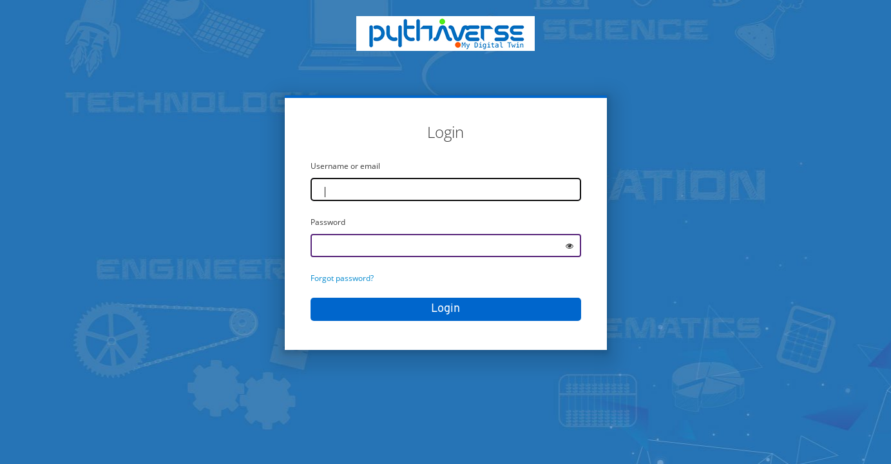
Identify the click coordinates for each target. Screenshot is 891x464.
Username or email (345, 165)
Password (328, 222)
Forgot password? (342, 278)
